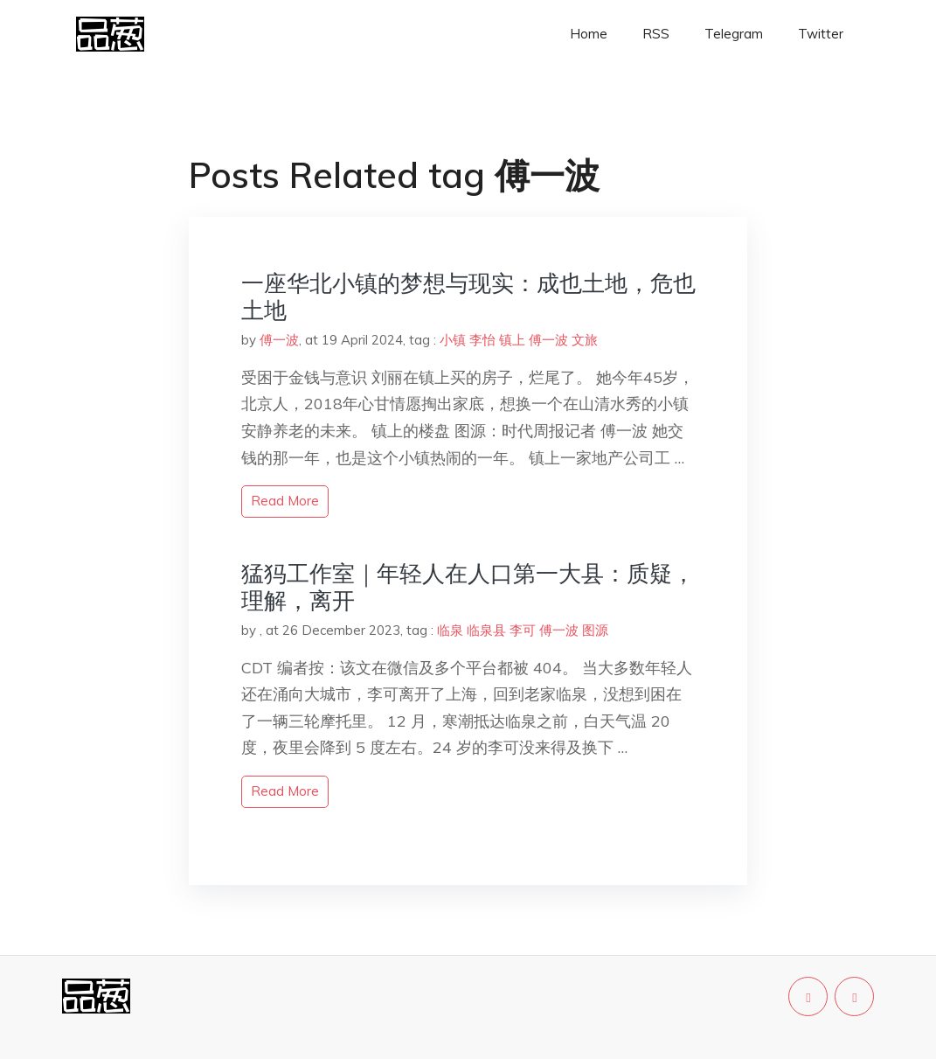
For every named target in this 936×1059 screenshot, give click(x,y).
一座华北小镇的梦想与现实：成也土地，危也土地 (468, 296)
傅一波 (279, 339)
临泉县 (486, 630)
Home (588, 33)
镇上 (512, 339)
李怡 (482, 339)
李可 (523, 630)
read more (285, 500)
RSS (655, 33)
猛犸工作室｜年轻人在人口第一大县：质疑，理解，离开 (468, 587)
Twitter (820, 33)
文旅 (585, 339)
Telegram (733, 33)
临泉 (450, 630)
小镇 (453, 339)
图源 (595, 630)
